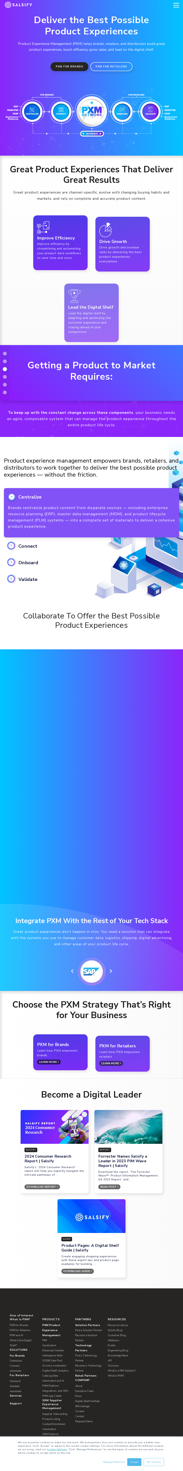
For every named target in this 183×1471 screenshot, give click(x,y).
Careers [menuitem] (80, 1350)
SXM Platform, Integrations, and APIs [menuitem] (55, 1375)
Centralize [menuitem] (16, 1299)
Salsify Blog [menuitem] (115, 1269)
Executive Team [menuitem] (84, 1329)
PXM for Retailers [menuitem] (20, 1269)
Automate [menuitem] (15, 1309)
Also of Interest (21, 1254)
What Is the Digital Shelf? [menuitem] (21, 1281)
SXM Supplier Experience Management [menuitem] (52, 1343)
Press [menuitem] (78, 1335)
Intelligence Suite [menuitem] (52, 1294)
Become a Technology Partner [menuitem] (88, 1307)
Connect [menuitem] (14, 1304)
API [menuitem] (110, 1299)
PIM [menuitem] (44, 1279)
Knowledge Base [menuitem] (118, 1294)
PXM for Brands (69, 66)
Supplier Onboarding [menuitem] (54, 1352)
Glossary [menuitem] (113, 1304)
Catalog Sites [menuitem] (50, 1314)
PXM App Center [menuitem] (52, 1334)
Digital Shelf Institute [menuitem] (87, 1340)
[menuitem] (56, 1269)
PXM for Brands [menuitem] (19, 1264)
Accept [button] (134, 1462)
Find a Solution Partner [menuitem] (88, 1269)
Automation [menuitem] (49, 1368)
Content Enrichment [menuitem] (53, 1363)
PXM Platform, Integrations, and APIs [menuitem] (55, 1327)
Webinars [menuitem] (113, 1279)
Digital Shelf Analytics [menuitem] (55, 1309)
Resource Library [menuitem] (118, 1264)
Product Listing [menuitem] (51, 1357)
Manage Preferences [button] (114, 1462)
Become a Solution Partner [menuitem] (86, 1276)
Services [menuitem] (16, 1334)
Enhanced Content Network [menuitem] (53, 1396)
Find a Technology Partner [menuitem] (86, 1296)
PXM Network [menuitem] (52, 1382)
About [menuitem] (78, 1324)
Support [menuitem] (16, 1342)
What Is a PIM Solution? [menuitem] (122, 1309)
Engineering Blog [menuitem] (118, 1289)
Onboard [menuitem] (15, 1320)
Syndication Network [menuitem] (54, 1388)
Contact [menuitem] (79, 1355)
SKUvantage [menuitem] (82, 1345)
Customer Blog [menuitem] (117, 1274)
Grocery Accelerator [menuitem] (54, 1304)
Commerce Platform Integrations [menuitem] (54, 1406)
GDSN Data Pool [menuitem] (52, 1299)
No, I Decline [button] (154, 1462)
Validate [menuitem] (14, 1325)
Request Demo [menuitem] (84, 1360)
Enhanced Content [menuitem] (53, 1289)
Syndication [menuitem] (49, 1284)
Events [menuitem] (112, 1284)
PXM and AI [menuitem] (16, 1274)
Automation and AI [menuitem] (53, 1319)
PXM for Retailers (111, 66)
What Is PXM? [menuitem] (20, 1258)
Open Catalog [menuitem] (50, 1418)
